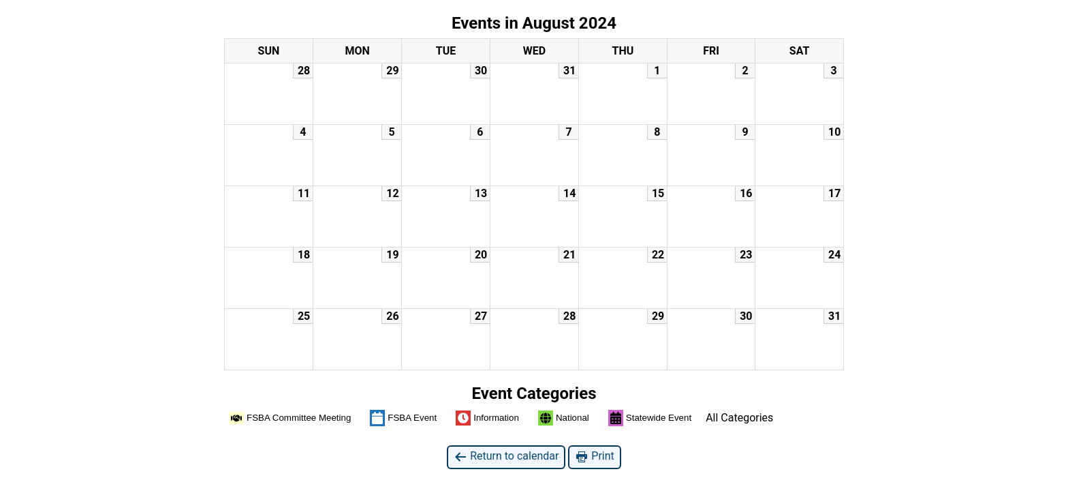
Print (594, 456)
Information (487, 418)
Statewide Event (649, 418)
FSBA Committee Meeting (290, 418)
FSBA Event (403, 418)
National (563, 418)
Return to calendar (506, 456)
